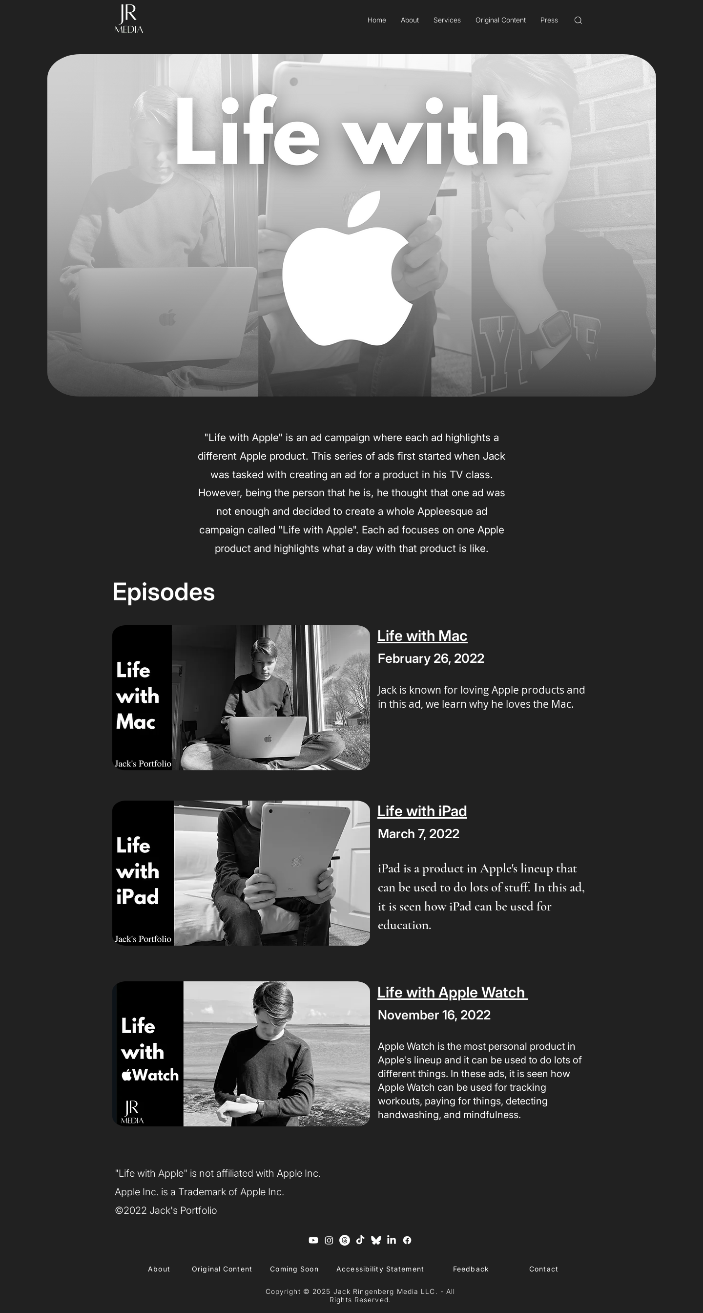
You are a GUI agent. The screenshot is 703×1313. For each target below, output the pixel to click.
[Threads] (344, 1240)
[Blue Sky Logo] (376, 1240)
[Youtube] (313, 1240)
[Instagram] (329, 1240)
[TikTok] (360, 1240)
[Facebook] (407, 1240)
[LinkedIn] (391, 1240)
